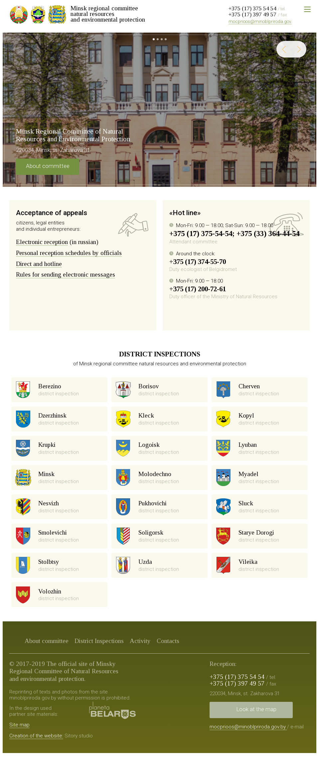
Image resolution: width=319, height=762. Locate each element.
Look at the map (256, 715)
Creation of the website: (36, 742)
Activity (140, 647)
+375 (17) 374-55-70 (197, 262)
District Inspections (99, 647)
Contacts (168, 647)
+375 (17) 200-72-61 (197, 289)
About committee (48, 166)
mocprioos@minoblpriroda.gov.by (263, 21)
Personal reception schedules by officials (69, 252)
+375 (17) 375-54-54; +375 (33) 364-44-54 (234, 233)
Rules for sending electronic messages (65, 274)
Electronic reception (42, 241)
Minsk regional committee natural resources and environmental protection (108, 14)
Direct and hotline (39, 263)
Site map (19, 731)
